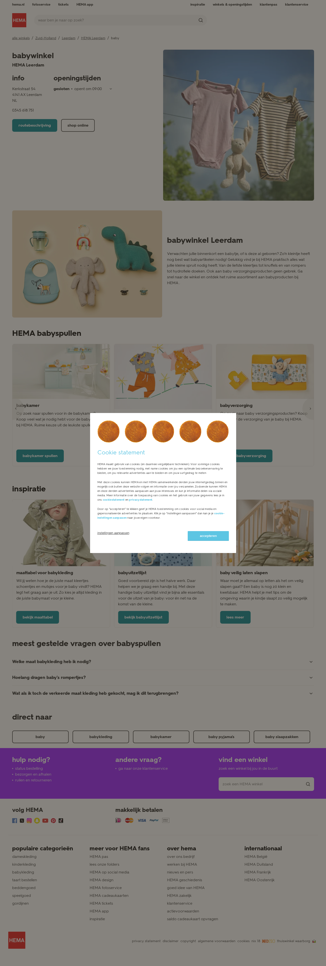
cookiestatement (114, 499)
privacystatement (140, 499)
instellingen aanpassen (113, 533)
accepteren (208, 536)
